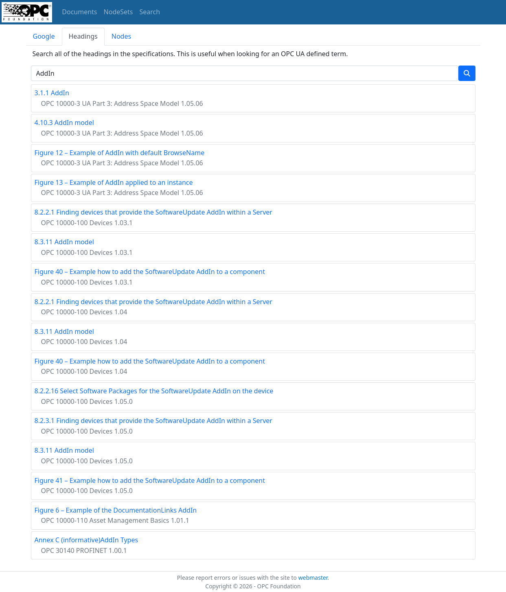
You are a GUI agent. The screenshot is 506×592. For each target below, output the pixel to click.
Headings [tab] (83, 36)
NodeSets (118, 11)
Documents (79, 11)
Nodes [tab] (121, 36)
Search (150, 11)
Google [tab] (44, 36)
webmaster (313, 577)
